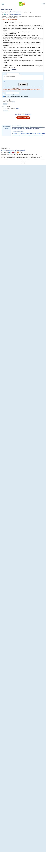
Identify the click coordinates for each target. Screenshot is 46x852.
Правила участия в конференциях (9, 19)
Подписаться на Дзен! (16, 14)
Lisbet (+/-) (14, 69)
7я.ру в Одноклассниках (18, 152)
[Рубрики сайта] (2, 3)
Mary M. (18, 108)
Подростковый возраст (18, 131)
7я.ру (21, 152)
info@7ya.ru (3, 150)
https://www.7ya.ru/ (11, 150)
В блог (6, 14)
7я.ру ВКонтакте (15, 152)
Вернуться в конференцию (23, 114)
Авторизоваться (16, 87)
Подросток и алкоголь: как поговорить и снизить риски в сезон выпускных (28, 134)
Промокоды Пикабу (20, 150)
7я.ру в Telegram (10, 152)
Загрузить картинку (4, 81)
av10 (13, 101)
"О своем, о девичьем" (15, 12)
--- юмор (29, 12)
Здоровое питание (17, 125)
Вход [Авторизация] (43, 3)
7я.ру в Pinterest (13, 152)
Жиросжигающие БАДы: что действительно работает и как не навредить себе (28, 127)
